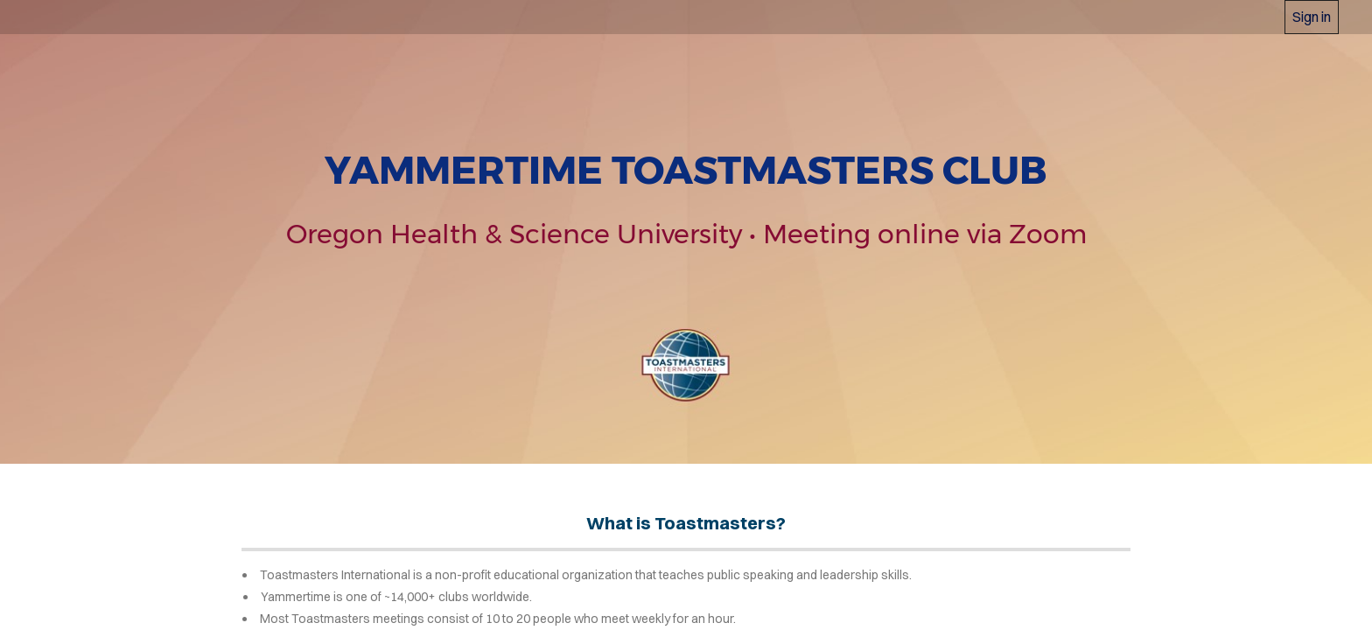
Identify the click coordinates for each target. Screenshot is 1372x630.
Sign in (1311, 16)
